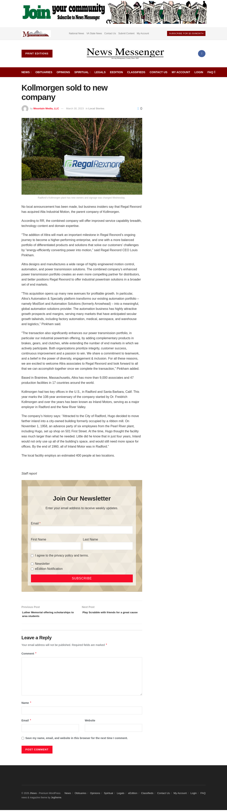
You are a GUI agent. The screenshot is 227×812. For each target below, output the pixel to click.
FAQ (210, 72)
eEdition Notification (49, 568)
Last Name (90, 539)
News (26, 72)
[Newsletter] (32, 564)
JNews (33, 795)
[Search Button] (214, 72)
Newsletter (42, 563)
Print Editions (37, 53)
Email (35, 523)
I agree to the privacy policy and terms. (62, 555)
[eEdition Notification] (32, 569)
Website (90, 722)
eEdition (116, 72)
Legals (100, 72)
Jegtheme (56, 799)
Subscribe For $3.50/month (186, 33)
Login (198, 72)
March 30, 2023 (75, 108)
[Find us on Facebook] (201, 53)
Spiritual (81, 72)
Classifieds (136, 72)
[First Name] (56, 546)
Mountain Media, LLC (46, 108)
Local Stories (96, 108)
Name (27, 705)
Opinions (63, 72)
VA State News (94, 33)
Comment (29, 656)
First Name (38, 539)
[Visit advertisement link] (36, 33)
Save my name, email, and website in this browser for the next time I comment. (76, 740)
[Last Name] (108, 546)
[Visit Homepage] (125, 53)
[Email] (82, 530)
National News (76, 33)
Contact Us (110, 33)
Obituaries (43, 72)
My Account (143, 33)
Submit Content (126, 33)
